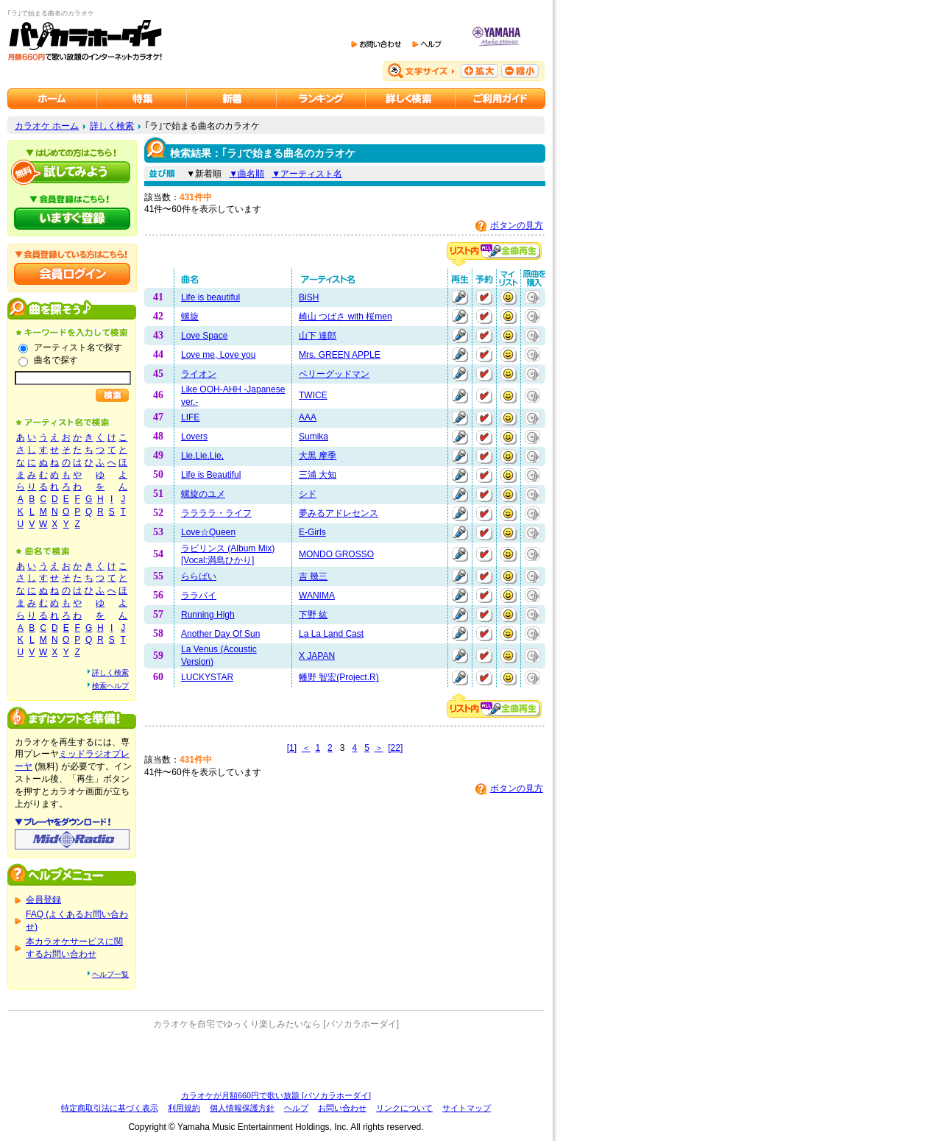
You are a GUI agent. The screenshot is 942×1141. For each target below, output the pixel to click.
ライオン (198, 374)
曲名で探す (56, 360)
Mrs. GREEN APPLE (339, 355)
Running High (208, 615)
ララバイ (198, 595)
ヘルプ (296, 1107)
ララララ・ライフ (216, 513)
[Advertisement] (276, 1060)
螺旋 (190, 316)
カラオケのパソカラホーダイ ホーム (52, 98)
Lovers (194, 436)
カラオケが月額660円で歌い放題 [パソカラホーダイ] (276, 1095)
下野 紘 (313, 615)
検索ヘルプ (110, 686)
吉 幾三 (313, 576)
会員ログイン (72, 274)
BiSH (309, 297)
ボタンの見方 (516, 225)
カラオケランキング (321, 98)
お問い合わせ (342, 1107)
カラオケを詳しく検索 (411, 98)
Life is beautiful (210, 297)
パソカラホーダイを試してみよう (72, 172)
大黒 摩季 (317, 456)
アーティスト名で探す (78, 347)
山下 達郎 (317, 336)
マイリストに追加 (508, 297)
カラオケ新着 (232, 98)
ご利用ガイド (500, 98)
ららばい (198, 576)
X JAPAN (317, 656)
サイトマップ (466, 1107)
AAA (307, 417)
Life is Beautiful (211, 475)
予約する (484, 297)
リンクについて (404, 1107)
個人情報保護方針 (242, 1107)
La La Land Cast (331, 634)
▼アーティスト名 (307, 174)
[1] (292, 748)
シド (307, 494)
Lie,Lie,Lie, (202, 456)
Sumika (313, 436)
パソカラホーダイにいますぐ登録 (72, 219)
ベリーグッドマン (334, 374)
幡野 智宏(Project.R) (339, 677)
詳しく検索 (112, 126)
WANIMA (317, 595)
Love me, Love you (218, 355)
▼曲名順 (246, 174)
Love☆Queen (208, 532)
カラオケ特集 (142, 98)
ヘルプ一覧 (110, 974)
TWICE (313, 395)
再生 (460, 297)
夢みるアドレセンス (338, 513)
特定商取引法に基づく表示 (109, 1107)
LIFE (190, 417)
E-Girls (312, 532)
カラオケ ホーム (47, 126)
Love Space (204, 336)
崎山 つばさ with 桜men (345, 316)
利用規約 (184, 1107)
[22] (395, 748)
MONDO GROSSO (336, 554)
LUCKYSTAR (207, 677)
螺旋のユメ (203, 494)
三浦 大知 (317, 475)
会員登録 (43, 899)
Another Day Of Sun (220, 634)
